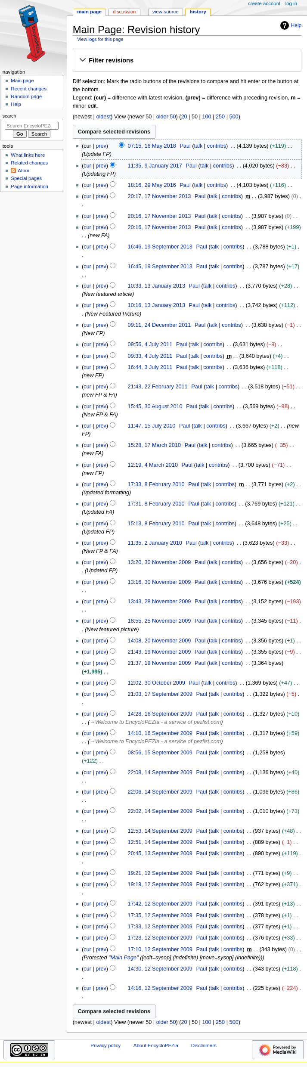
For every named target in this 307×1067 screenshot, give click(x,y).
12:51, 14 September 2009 (160, 842)
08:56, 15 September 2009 (160, 753)
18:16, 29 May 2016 (152, 185)
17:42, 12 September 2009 (160, 904)
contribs (216, 146)
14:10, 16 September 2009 (160, 733)
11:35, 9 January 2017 (155, 166)
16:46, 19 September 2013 (160, 247)
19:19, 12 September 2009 (160, 884)
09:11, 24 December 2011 (159, 325)
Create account (264, 3)
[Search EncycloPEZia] (32, 126)
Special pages (26, 178)
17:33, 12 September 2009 (160, 927)
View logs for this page (100, 39)
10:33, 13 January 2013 (156, 286)
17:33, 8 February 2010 (156, 484)
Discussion (124, 11)
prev (101, 146)
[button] (186, 60)
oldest (103, 117)
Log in (291, 3)
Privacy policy (105, 1045)
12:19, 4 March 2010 (153, 465)
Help (290, 25)
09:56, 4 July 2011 (150, 344)
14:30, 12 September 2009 (160, 969)
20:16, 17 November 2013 (159, 216)
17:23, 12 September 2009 (160, 938)
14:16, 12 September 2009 (160, 988)
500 (234, 117)
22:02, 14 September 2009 (160, 811)
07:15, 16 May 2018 (152, 146)
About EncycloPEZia (155, 1045)
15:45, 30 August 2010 (155, 406)
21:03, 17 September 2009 (160, 694)
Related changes (29, 162)
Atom (23, 170)
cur (87, 166)
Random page (26, 96)
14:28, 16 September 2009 (160, 714)
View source (165, 11)
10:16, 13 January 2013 (156, 305)
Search (9, 115)
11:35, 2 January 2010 (155, 543)
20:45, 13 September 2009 (160, 853)
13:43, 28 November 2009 (159, 602)
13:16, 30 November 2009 (159, 582)
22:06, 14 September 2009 (160, 792)
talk (198, 146)
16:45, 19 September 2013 (160, 267)
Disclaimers (204, 1045)
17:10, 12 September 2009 (160, 949)
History (198, 11)
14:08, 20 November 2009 (159, 641)
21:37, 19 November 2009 (159, 663)
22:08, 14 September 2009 (160, 772)
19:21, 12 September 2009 (160, 873)
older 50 (166, 117)
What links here (28, 155)
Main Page (124, 958)
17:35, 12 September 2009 (160, 915)
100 (206, 117)
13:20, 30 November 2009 (159, 562)
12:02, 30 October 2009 (156, 683)
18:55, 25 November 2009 (159, 621)
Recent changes (29, 88)
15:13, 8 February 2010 (156, 524)
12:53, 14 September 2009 (160, 831)
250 (220, 117)
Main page (22, 80)
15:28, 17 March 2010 (154, 445)
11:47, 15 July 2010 (152, 426)
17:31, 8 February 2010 (156, 504)
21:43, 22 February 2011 (158, 387)
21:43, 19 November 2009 (159, 652)
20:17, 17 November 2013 (159, 196)
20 (184, 117)
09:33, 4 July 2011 (150, 356)
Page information (29, 186)
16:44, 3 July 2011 (150, 367)
